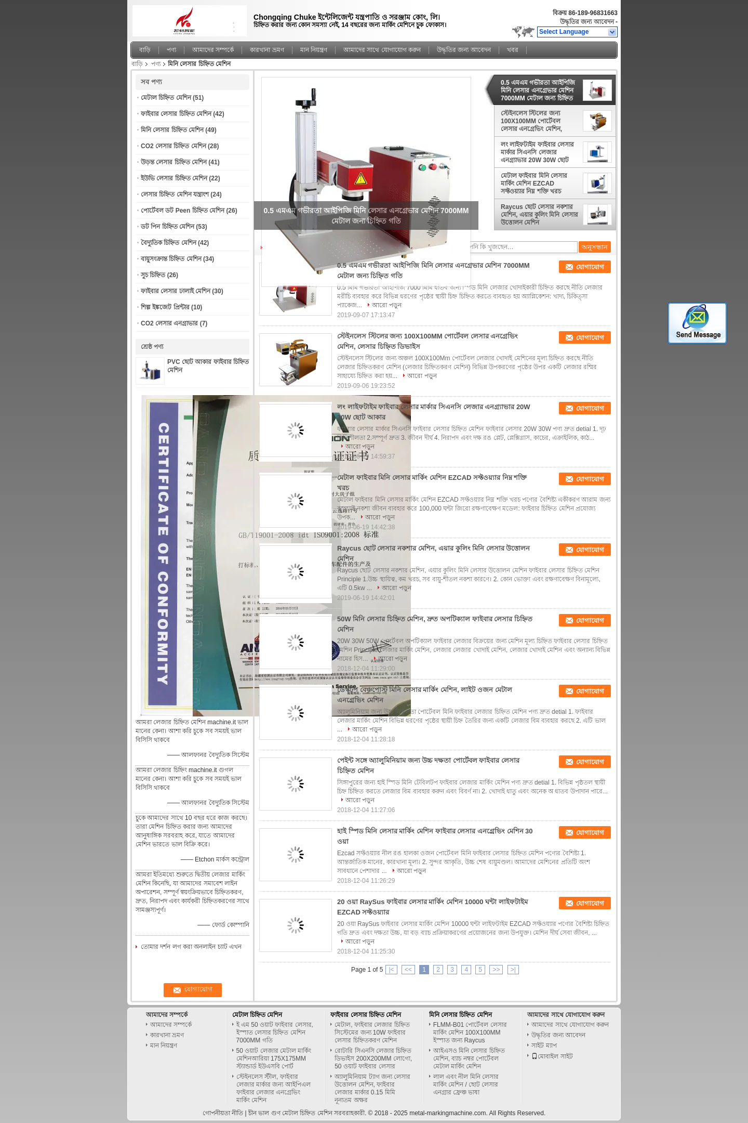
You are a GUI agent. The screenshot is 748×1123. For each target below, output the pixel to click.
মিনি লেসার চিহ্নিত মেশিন (172, 130)
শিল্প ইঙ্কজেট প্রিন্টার (165, 307)
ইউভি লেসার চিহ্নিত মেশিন (174, 178)
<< (408, 969)
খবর (512, 50)
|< (391, 969)
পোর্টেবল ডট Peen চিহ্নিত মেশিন (182, 210)
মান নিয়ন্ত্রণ (313, 50)
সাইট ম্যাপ (543, 1045)
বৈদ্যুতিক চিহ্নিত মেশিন (168, 242)
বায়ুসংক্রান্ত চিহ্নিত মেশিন (171, 259)
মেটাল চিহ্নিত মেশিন (166, 97)
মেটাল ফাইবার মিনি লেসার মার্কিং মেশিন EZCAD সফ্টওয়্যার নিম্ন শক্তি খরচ (534, 183)
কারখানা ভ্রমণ (267, 50)
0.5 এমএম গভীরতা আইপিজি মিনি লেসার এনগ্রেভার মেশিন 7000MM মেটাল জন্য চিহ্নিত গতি (538, 90)
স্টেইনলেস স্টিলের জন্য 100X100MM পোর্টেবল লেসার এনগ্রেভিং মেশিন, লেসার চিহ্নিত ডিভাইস (531, 121)
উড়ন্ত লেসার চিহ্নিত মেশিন (174, 162)
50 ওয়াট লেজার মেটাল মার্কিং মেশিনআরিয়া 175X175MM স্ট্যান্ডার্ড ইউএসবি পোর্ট (274, 1058)
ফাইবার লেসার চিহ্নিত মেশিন (176, 113)
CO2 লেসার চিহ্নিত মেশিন (173, 146)
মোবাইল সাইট (551, 1056)
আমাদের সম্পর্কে (213, 50)
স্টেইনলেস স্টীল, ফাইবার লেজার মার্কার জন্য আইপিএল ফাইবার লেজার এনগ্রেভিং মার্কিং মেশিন (273, 1088)
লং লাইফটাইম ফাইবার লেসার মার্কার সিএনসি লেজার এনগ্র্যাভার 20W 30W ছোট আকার (537, 152)
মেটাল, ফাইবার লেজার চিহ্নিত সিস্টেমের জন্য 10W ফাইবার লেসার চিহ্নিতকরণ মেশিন (372, 1032)
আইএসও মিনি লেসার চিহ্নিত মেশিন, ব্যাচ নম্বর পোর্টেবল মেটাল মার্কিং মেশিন (469, 1058)
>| (513, 969)
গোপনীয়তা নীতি (223, 1113)
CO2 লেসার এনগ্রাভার (169, 323)
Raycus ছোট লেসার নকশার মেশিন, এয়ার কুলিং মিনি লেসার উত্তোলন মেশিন (539, 214)
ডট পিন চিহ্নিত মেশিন (167, 226)
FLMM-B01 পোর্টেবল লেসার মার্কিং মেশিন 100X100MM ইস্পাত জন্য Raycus (470, 1032)
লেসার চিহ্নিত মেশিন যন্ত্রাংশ (175, 194)
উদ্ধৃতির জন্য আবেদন (587, 21)
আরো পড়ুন (386, 305)
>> (496, 969)
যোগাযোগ (590, 267)
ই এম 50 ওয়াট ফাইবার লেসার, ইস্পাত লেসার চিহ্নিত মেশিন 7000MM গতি (274, 1032)
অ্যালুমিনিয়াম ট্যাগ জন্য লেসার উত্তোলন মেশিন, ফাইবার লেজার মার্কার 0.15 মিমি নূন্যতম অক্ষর (372, 1088)
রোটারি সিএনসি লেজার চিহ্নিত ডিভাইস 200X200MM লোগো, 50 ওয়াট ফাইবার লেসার (373, 1058)
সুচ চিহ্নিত (153, 275)
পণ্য (171, 50)
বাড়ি (145, 50)
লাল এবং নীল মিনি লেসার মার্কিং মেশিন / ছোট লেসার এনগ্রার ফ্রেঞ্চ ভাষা (466, 1084)
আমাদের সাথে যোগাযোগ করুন (382, 50)
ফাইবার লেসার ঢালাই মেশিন (175, 291)
